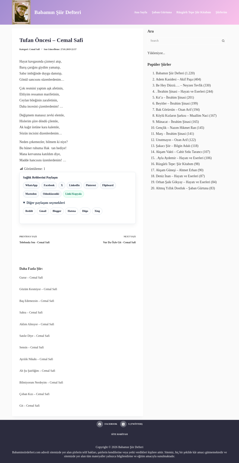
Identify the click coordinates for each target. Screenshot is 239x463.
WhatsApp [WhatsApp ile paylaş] (31, 185)
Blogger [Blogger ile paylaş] (57, 211)
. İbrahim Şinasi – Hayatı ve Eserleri (180, 91)
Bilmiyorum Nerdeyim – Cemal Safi (41, 382)
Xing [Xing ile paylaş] (97, 211)
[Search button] (223, 40)
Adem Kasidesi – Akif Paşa (174, 79)
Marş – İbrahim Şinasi (171, 134)
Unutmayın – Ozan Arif (172, 140)
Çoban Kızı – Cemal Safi (34, 394)
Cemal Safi (34, 49)
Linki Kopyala (73, 193)
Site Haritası (119, 434)
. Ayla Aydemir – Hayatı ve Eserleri (180, 158)
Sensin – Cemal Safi (31, 347)
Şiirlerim (221, 12)
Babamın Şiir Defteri (57, 12)
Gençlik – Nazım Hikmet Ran (176, 128)
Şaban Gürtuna (162, 12)
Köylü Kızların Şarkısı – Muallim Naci (182, 115)
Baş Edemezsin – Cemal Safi (36, 300)
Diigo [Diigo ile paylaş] (85, 211)
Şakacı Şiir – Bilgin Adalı (173, 146)
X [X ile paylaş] (62, 185)
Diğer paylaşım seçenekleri (46, 203)
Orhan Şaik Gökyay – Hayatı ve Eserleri (183, 182)
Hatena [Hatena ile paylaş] (72, 211)
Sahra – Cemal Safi (31, 312)
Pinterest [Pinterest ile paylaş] (91, 185)
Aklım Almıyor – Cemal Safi (36, 324)
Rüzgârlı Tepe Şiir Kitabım (193, 12)
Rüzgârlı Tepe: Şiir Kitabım (174, 164)
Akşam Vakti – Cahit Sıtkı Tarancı (179, 152)
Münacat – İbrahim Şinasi (173, 122)
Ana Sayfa (140, 12)
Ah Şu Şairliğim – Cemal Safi (37, 370)
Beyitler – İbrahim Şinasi (173, 103)
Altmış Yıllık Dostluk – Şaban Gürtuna (182, 188)
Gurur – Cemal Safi (31, 277)
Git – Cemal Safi (29, 405)
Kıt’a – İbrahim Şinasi (171, 97)
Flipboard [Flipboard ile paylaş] (108, 185)
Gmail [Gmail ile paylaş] (42, 211)
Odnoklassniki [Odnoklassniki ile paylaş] (51, 193)
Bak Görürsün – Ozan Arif (174, 109)
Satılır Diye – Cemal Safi (34, 335)
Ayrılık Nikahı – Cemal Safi (36, 359)
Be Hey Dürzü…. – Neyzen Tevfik (179, 85)
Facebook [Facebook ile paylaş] (49, 185)
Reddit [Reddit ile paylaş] (29, 211)
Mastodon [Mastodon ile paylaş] (31, 193)
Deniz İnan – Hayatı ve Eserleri (177, 176)
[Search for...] (184, 40)
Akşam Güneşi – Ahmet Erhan (176, 170)
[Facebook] (107, 424)
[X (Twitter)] (131, 424)
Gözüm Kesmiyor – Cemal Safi (38, 289)
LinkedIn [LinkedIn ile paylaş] (74, 185)
